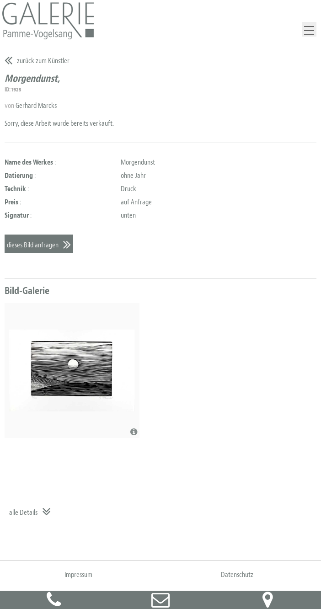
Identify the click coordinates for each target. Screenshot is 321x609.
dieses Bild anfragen (33, 245)
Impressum (78, 574)
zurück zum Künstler (43, 60)
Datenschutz (237, 574)
